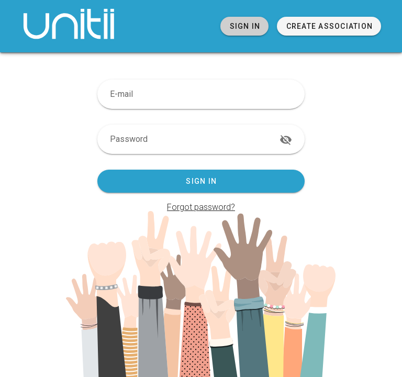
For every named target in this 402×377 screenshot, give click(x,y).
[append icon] (286, 140)
